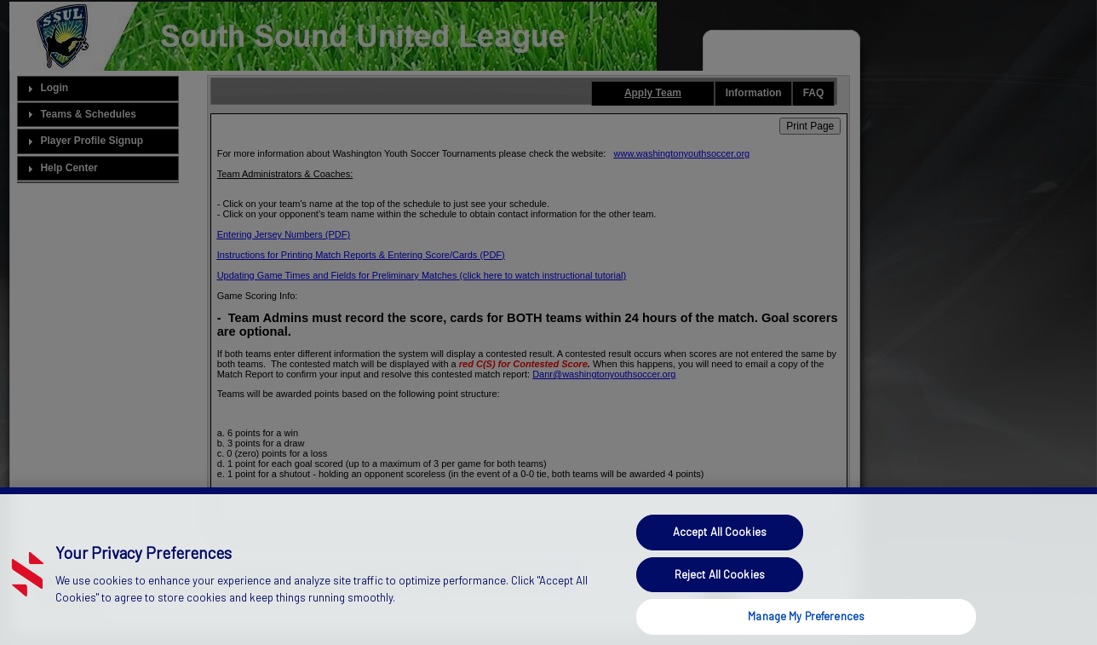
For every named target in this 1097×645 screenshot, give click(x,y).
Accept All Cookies (720, 545)
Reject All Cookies (720, 588)
